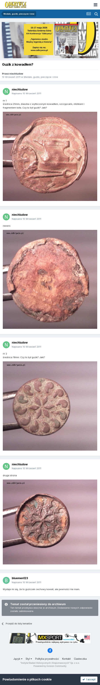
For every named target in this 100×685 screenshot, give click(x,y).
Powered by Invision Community (50, 666)
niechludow (16, 73)
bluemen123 (20, 578)
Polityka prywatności (47, 658)
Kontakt (66, 658)
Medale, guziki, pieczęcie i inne (41, 77)
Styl (29, 658)
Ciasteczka (80, 658)
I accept (88, 679)
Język (17, 658)
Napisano (26, 93)
